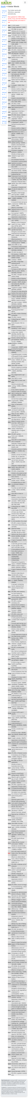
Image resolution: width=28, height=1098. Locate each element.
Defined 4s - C (4, 21)
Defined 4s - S (4, 98)
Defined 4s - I (4, 50)
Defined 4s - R (4, 93)
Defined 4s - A (4, 12)
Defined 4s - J (4, 55)
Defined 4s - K (4, 60)
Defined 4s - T (4, 103)
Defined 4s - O (4, 79)
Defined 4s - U (4, 108)
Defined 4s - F (4, 36)
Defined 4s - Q (4, 88)
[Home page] (6, 2)
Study (3, 6)
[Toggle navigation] (25, 2)
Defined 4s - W (4, 117)
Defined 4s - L (4, 64)
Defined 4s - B (4, 16)
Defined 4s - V (4, 112)
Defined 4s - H (4, 45)
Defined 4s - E (4, 31)
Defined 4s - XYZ (4, 122)
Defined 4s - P (4, 84)
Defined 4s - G (4, 40)
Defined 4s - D (4, 26)
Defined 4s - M (4, 69)
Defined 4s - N (4, 74)
